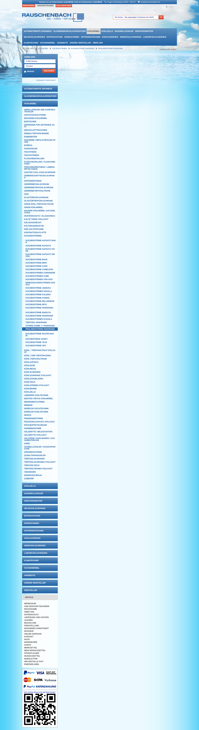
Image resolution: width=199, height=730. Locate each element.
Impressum (30, 603)
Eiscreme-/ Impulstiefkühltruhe (39, 141)
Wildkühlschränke (34, 37)
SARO (27, 443)
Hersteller (30, 590)
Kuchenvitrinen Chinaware (40, 273)
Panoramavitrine (33, 418)
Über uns (98, 43)
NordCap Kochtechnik (36, 408)
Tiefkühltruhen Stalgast (38, 468)
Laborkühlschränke (154, 37)
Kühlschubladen (33, 379)
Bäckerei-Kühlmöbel (35, 118)
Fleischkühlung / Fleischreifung (39, 163)
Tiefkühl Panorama (36, 322)
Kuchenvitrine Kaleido (38, 294)
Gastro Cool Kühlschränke (39, 172)
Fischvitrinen (31, 155)
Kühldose (29, 365)
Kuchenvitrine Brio (36, 263)
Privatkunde (29, 6)
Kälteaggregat (32, 222)
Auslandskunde (63, 6)
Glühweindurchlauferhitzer (69, 31)
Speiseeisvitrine (33, 452)
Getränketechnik (90, 37)
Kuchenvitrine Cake (37, 266)
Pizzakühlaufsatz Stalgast (39, 422)
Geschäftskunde (45, 6)
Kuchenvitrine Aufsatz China (40, 250)
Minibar (28, 405)
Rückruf (29, 631)
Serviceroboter (144, 31)
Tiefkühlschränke (34, 459)
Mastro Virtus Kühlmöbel (38, 398)
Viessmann (30, 472)
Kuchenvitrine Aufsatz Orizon (40, 255)
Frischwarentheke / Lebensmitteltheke (39, 168)
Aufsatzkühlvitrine (35, 115)
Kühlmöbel (93, 31)
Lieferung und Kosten (36, 617)
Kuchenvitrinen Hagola (39, 291)
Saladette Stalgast (35, 435)
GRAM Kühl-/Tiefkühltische (39, 204)
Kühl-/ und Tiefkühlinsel (37, 355)
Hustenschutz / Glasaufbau (39, 216)
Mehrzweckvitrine (34, 402)
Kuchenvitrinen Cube (37, 276)
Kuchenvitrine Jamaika (38, 288)
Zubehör (29, 478)
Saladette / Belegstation (38, 432)
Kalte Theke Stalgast (36, 219)
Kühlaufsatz (31, 362)
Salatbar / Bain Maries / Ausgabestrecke (39, 439)
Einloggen (49, 71)
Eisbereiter (30, 137)
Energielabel (31, 664)
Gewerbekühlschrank (36, 184)
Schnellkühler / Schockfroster (39, 448)
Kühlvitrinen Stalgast (36, 385)
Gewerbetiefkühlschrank (38, 187)
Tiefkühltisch (31, 465)
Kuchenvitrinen (59, 49)
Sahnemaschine (32, 428)
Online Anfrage (32, 634)
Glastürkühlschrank (36, 197)
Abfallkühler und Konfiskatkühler (39, 111)
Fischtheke (30, 152)
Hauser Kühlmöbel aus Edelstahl (39, 212)
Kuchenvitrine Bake (37, 259)
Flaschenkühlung (34, 158)
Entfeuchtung (55, 37)
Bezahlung (30, 623)
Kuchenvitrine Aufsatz (38, 246)
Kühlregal (30, 369)
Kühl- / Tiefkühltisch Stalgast (39, 351)
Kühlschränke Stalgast (37, 375)
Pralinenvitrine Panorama (110, 49)
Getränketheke (33, 181)
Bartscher (30, 121)
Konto (27, 645)
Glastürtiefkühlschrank (38, 201)
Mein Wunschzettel (35, 650)
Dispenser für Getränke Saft (39, 126)
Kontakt (28, 637)
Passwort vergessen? (46, 80)
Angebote (62, 43)
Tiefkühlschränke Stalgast (40, 462)
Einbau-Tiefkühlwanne (36, 133)
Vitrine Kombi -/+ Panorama (40, 326)
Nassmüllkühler (124, 31)
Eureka (28, 145)
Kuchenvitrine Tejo (36, 342)
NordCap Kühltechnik (36, 412)
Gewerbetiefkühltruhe (37, 191)
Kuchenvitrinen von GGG (39, 279)
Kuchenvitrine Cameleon (39, 269)
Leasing (28, 620)
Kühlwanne (30, 388)
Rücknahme (30, 609)
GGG (26, 194)
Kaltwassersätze (34, 226)
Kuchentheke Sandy (37, 339)
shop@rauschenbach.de (150, 2)
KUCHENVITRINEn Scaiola (39, 319)
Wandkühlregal (33, 475)
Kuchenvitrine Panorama (83, 49)
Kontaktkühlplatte (35, 232)
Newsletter (30, 659)
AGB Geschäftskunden (36, 606)
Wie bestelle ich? (34, 661)
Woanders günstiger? (36, 628)
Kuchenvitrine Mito (36, 304)
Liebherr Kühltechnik (36, 395)
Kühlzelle (107, 31)
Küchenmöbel (47, 43)
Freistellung (31, 625)
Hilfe (27, 639)
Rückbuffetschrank (35, 425)
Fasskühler (30, 148)
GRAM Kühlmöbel (33, 207)
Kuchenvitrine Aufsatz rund (41, 241)
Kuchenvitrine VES (36, 345)
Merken (30, 71)
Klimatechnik (31, 43)
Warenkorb (30, 642)
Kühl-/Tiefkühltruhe (35, 359)
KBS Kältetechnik (34, 229)
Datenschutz (31, 614)
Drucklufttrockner (35, 130)
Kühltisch (29, 382)
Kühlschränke (110, 37)
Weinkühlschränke (130, 37)
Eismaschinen (71, 37)
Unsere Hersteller (80, 43)
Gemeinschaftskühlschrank (39, 176)
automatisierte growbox (38, 31)
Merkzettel (30, 648)
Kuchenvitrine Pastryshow (40, 335)
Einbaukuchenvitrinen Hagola (40, 284)
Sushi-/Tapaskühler (35, 455)
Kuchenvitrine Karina (37, 298)
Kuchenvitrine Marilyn (38, 312)
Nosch (27, 415)
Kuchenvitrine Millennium (40, 301)
